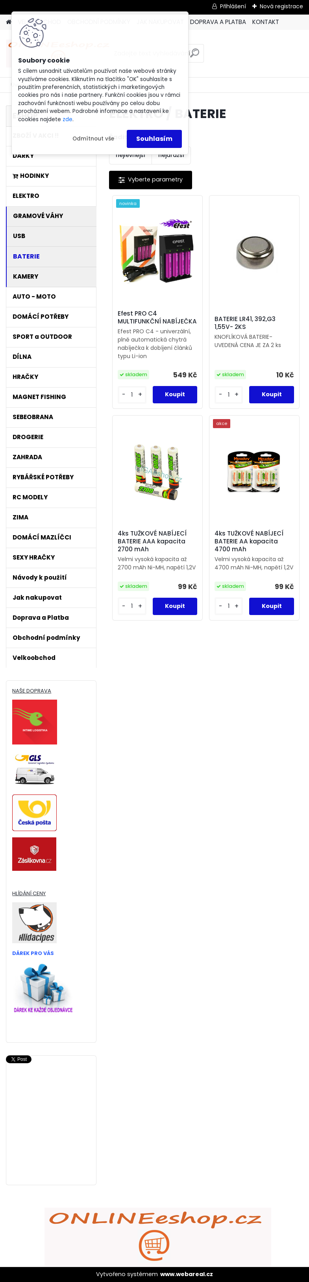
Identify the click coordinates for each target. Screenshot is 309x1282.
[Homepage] (8, 22)
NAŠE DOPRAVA (31, 691)
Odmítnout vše (93, 138)
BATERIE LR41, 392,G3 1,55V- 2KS (245, 323)
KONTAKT (265, 22)
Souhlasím (154, 138)
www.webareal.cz (186, 1274)
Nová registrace (281, 6)
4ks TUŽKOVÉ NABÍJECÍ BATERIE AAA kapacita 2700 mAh (152, 541)
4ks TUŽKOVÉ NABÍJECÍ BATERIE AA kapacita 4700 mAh (249, 541)
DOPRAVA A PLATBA (218, 22)
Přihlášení (233, 6)
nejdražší (171, 155)
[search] (194, 56)
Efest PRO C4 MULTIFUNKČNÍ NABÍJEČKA (157, 317)
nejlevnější (130, 155)
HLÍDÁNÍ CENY (29, 893)
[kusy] (132, 395)
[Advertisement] (51, 1146)
